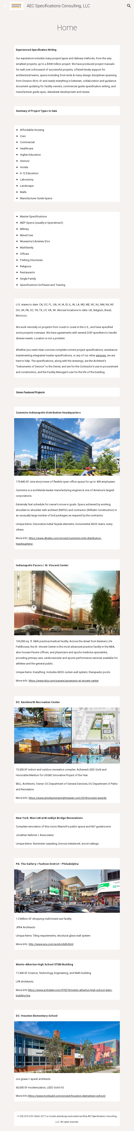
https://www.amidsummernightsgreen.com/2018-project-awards (67, 797)
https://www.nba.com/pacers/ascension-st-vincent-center (64, 680)
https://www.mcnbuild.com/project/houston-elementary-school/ (67, 1095)
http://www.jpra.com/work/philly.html (51, 944)
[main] (67, 26)
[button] (5, 5)
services (101, 355)
